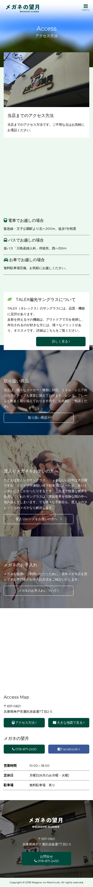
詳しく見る (61, 341)
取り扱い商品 (38, 417)
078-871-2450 (24, 749)
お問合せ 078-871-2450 (46, 858)
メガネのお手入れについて (38, 590)
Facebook (69, 749)
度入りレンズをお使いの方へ (39, 519)
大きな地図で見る (69, 722)
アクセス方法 (24, 722)
